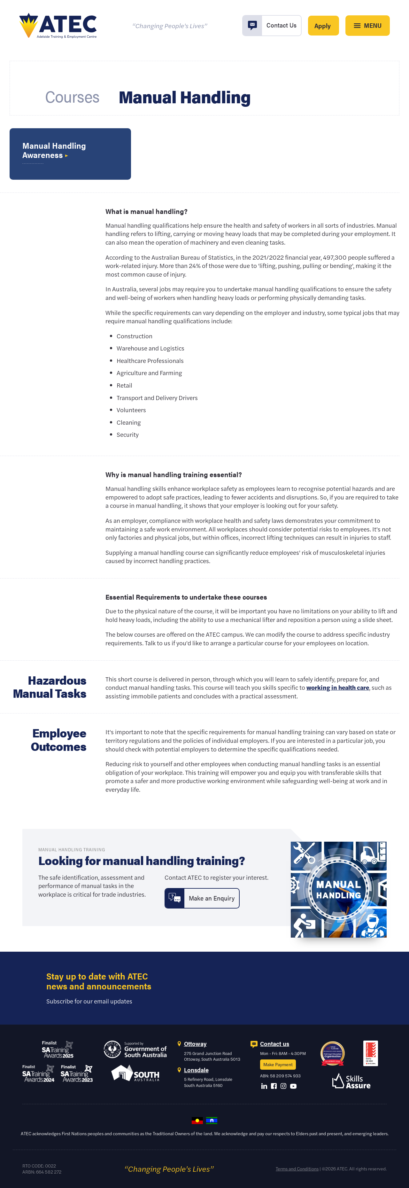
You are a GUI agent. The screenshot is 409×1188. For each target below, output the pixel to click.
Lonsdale (196, 1070)
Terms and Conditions (297, 1168)
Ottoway (195, 1043)
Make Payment (278, 1064)
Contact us (274, 1043)
